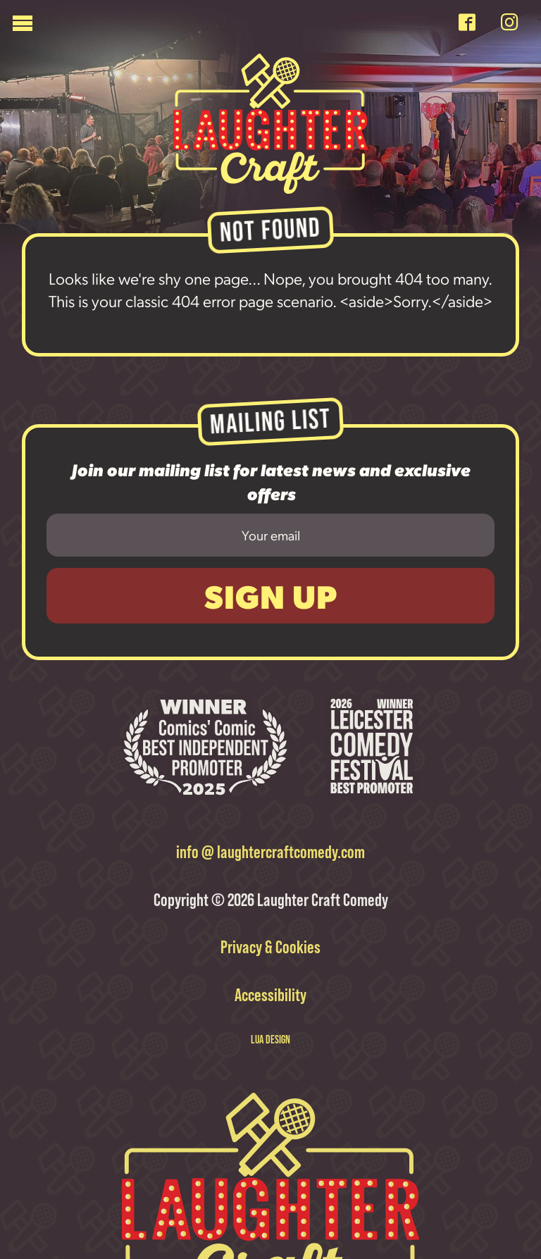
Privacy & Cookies (271, 946)
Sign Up (270, 595)
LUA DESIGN (270, 1037)
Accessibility (270, 993)
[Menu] (230, 26)
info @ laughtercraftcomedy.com (270, 851)
